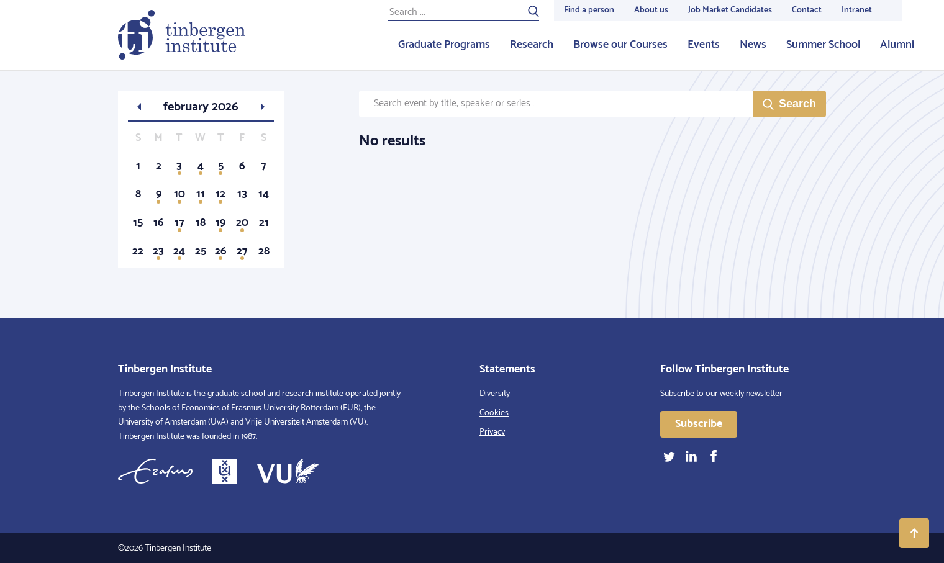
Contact (807, 10)
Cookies (494, 413)
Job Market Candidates (730, 10)
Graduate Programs (444, 44)
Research (531, 44)
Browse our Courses (620, 44)
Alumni (897, 44)
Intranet (857, 10)
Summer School (823, 44)
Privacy (492, 432)
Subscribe (698, 424)
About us (651, 10)
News (753, 44)
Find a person (589, 10)
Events (704, 44)
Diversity (494, 394)
